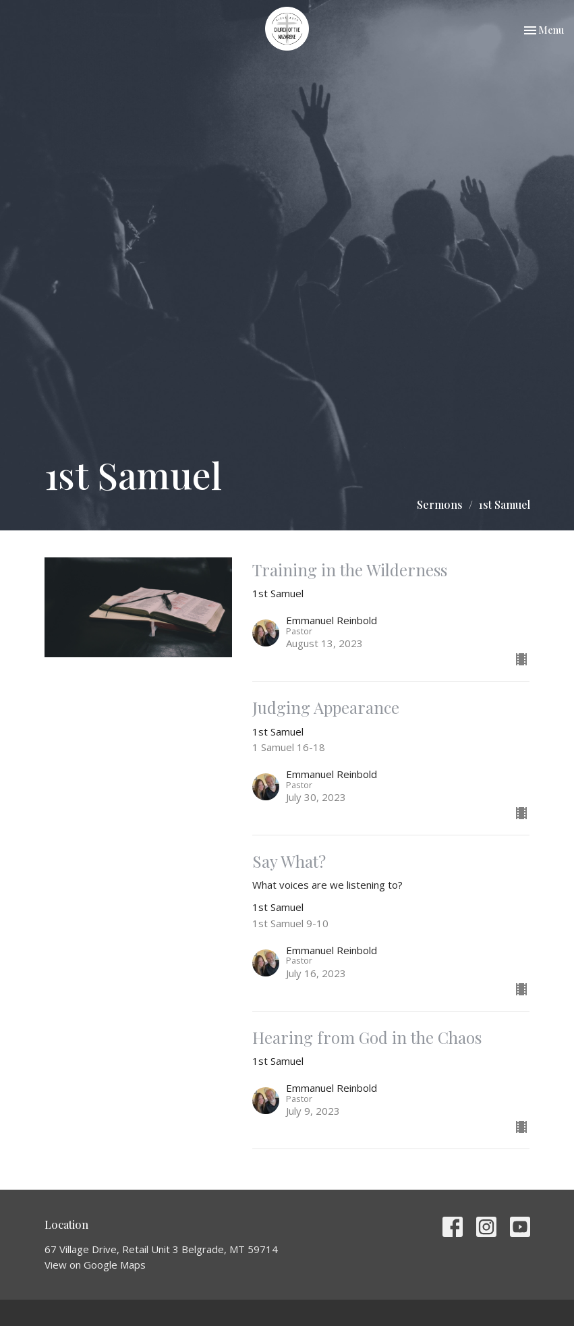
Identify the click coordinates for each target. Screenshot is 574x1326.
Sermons (440, 504)
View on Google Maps (95, 1264)
